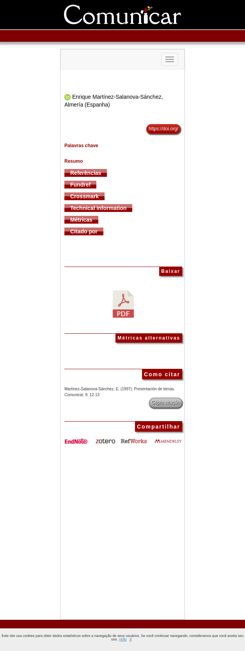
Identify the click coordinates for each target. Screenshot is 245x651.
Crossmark (84, 196)
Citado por (84, 231)
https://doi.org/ (163, 129)
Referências (85, 173)
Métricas (81, 220)
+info (123, 639)
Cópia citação (165, 402)
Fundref (80, 184)
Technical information (98, 208)
